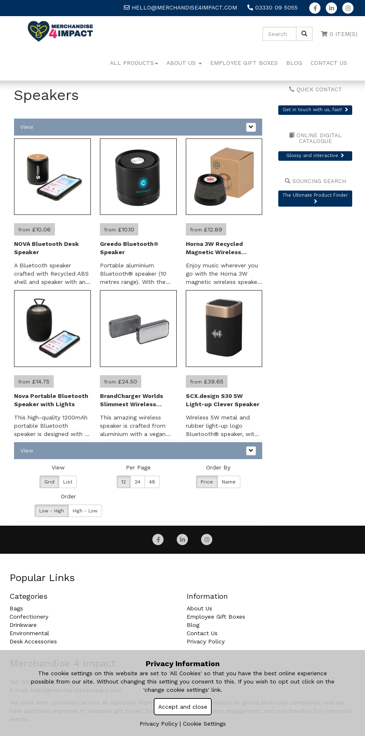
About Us (184, 63)
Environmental (29, 633)
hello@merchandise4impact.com (180, 7)
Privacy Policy (206, 641)
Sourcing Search (315, 181)
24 (137, 482)
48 (152, 482)
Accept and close (182, 706)
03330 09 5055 (272, 7)
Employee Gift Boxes (244, 63)
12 (123, 482)
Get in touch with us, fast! (315, 109)
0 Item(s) (339, 34)
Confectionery (28, 616)
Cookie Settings (204, 723)
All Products (134, 63)
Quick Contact (315, 89)
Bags (16, 608)
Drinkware (23, 625)
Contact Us (328, 63)
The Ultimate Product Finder (315, 198)
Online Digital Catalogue (315, 138)
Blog (294, 63)
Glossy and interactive (315, 155)
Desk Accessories (33, 641)
